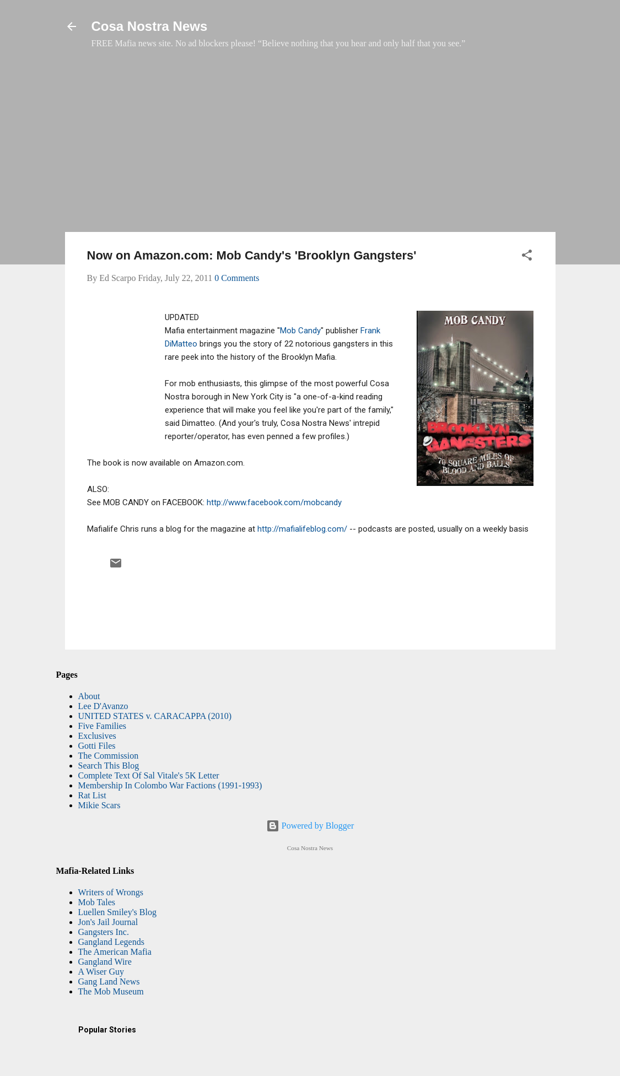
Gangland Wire (105, 961)
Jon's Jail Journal (108, 922)
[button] (526, 257)
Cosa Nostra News (149, 26)
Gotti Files (97, 745)
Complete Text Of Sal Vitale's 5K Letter (148, 775)
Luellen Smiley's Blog (117, 912)
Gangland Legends (111, 942)
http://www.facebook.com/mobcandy (274, 502)
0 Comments (236, 278)
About (89, 696)
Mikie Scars (99, 805)
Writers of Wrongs (110, 892)
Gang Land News (109, 981)
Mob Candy (300, 331)
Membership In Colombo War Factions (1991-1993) (170, 785)
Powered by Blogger (310, 825)
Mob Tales (96, 902)
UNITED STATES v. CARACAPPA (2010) (154, 716)
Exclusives (97, 735)
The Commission (108, 755)
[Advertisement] (310, 146)
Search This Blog (108, 765)
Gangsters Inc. (103, 932)
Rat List (92, 795)
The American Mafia (115, 951)
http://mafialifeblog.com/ (302, 529)
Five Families (102, 726)
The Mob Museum (111, 991)
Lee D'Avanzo (103, 706)
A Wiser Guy (101, 971)
